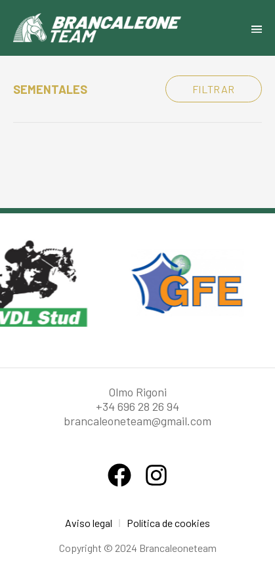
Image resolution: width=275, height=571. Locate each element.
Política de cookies (168, 523)
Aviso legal (88, 523)
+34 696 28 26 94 (137, 406)
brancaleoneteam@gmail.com (137, 420)
